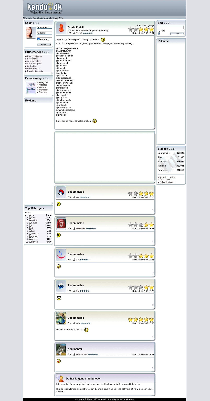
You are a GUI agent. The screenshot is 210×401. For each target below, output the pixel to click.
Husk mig (44, 39)
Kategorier (42, 82)
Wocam (79, 33)
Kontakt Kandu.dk (34, 71)
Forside (27, 18)
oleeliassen (80, 228)
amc (77, 197)
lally (77, 291)
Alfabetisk (42, 85)
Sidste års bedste (166, 182)
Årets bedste (164, 179)
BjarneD (34, 236)
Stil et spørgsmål (33, 64)
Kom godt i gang (33, 56)
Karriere (41, 87)
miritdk (34, 220)
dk (32, 228)
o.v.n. (33, 217)
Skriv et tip (30, 66)
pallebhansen (81, 354)
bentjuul (34, 242)
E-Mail (55, 18)
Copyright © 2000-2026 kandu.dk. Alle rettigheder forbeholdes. (104, 399)
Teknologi (37, 18)
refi (32, 225)
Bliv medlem (31, 59)
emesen (34, 239)
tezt (77, 259)
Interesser (42, 90)
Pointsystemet (32, 68)
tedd (33, 231)
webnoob (35, 234)
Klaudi (34, 223)
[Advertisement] (126, 8)
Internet (47, 18)
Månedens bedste (167, 177)
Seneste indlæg (33, 61)
